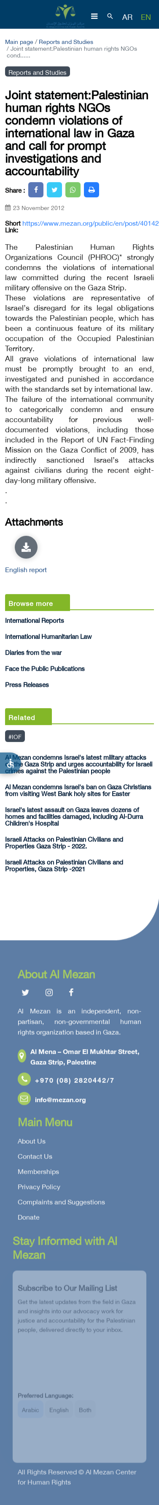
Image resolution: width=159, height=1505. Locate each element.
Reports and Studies (66, 40)
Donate (29, 1218)
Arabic (30, 1413)
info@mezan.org (52, 1100)
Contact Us (35, 1158)
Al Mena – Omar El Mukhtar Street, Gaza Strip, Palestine (78, 1058)
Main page (19, 40)
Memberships (38, 1173)
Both (85, 1413)
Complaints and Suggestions (61, 1203)
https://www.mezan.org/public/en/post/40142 (90, 223)
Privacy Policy (39, 1188)
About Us (32, 1142)
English (59, 1413)
